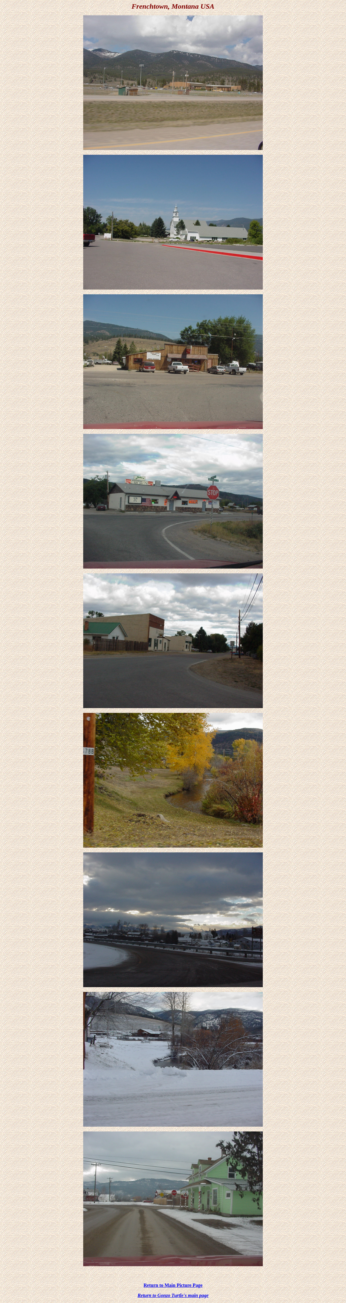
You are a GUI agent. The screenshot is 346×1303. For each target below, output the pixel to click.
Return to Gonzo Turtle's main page (172, 1295)
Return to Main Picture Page (173, 1285)
